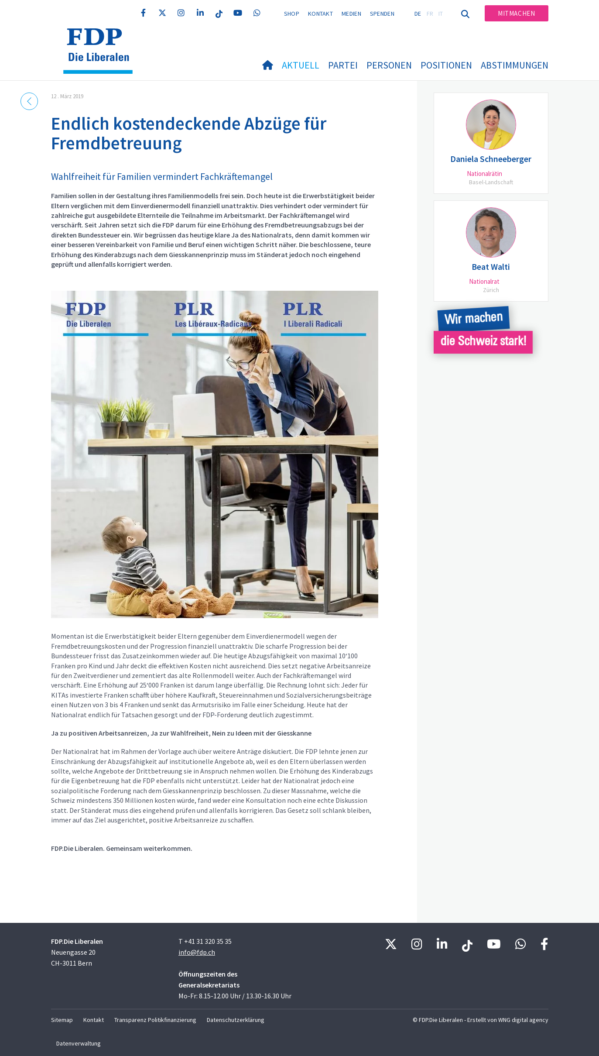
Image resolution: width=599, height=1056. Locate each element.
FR (430, 13)
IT (440, 13)
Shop (291, 13)
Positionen (446, 65)
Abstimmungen (514, 65)
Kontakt (320, 13)
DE (417, 13)
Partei (343, 65)
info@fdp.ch (196, 952)
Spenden (382, 13)
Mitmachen (516, 13)
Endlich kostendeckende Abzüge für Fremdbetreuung (188, 133)
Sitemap (62, 1020)
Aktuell (300, 65)
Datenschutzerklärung (235, 1020)
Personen (389, 65)
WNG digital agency (523, 1020)
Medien (351, 13)
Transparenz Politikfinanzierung (155, 1020)
